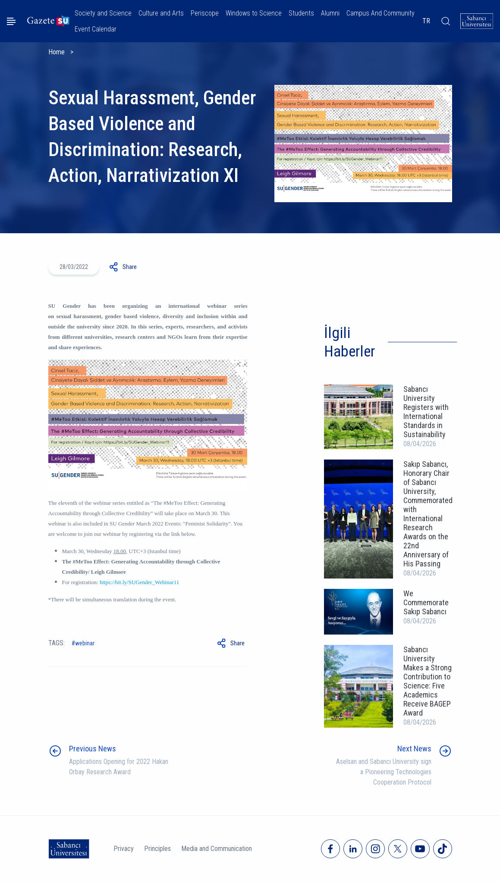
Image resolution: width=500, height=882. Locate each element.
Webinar (84, 643)
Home (56, 52)
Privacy (123, 848)
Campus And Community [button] (380, 13)
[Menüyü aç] (11, 21)
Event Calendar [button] (95, 29)
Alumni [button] (330, 13)
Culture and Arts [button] (161, 13)
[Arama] (445, 21)
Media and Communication (216, 848)
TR (426, 21)
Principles (157, 848)
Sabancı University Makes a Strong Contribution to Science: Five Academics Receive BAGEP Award (427, 681)
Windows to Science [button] (254, 13)
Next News (414, 748)
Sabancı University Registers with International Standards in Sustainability (426, 412)
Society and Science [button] (103, 13)
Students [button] (301, 13)
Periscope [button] (205, 13)
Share (130, 266)
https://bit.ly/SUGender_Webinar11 (139, 582)
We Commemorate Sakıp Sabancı (426, 602)
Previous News (92, 748)
